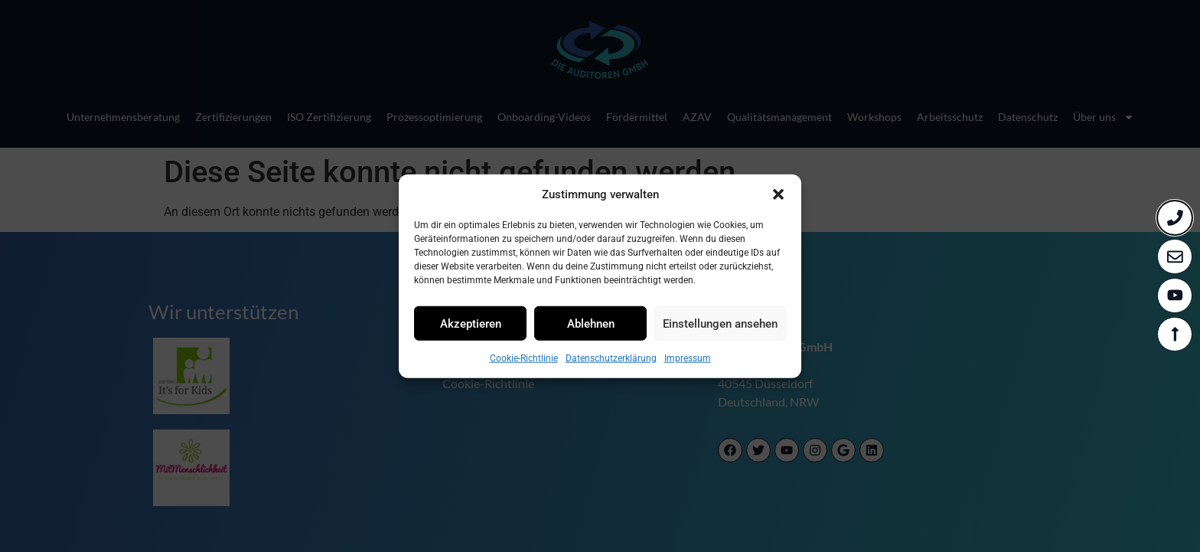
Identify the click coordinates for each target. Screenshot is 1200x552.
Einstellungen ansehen (720, 323)
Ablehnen (591, 323)
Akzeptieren (470, 323)
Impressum (687, 358)
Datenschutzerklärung (611, 358)
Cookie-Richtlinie (524, 358)
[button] (778, 194)
